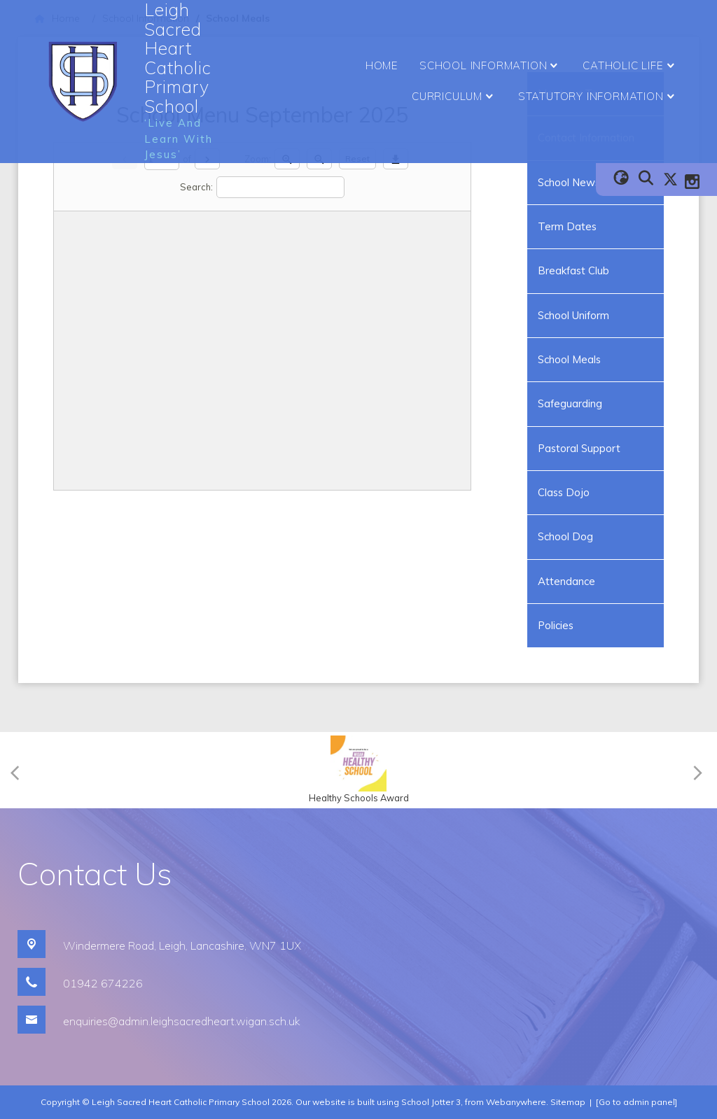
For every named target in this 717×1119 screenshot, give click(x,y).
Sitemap (567, 1102)
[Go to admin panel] (636, 1102)
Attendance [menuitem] (566, 581)
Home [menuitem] (382, 65)
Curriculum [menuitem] (454, 96)
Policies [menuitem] (555, 625)
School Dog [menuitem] (565, 536)
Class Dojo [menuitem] (564, 492)
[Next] (695, 770)
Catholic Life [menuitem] (630, 65)
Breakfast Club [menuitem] (573, 270)
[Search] (280, 187)
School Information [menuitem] (490, 65)
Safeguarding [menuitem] (570, 403)
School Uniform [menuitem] (573, 315)
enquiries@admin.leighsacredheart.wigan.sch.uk (181, 1021)
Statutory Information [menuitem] (598, 96)
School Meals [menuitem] (569, 359)
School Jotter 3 (431, 1102)
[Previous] (19, 770)
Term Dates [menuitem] (567, 226)
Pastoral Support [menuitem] (579, 448)
